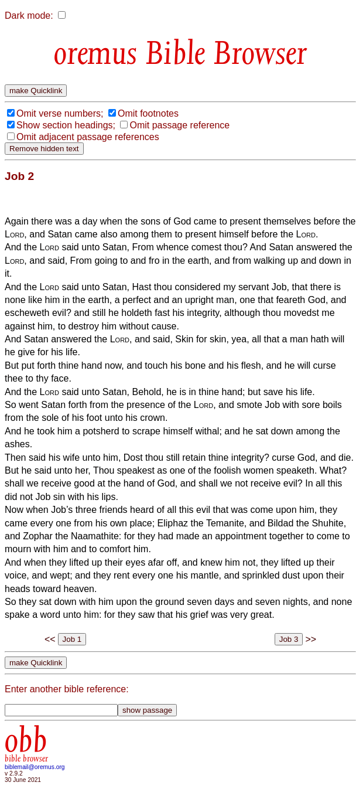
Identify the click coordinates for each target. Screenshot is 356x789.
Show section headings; (65, 125)
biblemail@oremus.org (35, 767)
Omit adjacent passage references (87, 137)
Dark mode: (29, 16)
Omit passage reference (179, 125)
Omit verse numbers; (59, 113)
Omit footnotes (148, 113)
